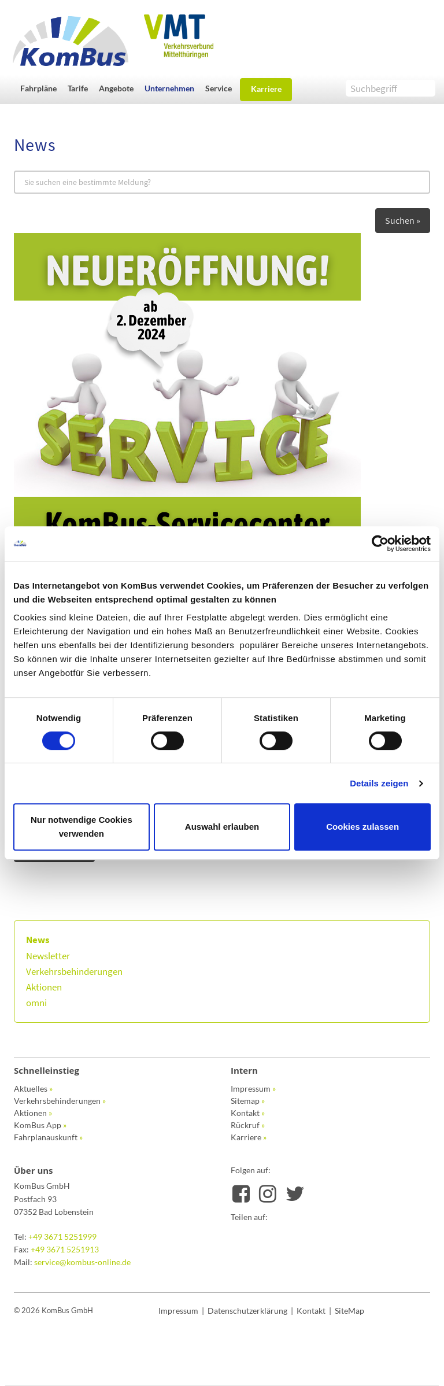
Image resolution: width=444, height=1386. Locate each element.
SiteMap (349, 1310)
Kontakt (248, 1113)
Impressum (253, 1088)
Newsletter (48, 955)
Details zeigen (379, 783)
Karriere (266, 89)
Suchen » (402, 220)
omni (36, 1002)
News (38, 939)
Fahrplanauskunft (48, 1137)
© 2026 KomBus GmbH (53, 1310)
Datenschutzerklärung (247, 1310)
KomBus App (40, 1125)
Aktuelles (33, 1088)
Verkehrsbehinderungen (74, 971)
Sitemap (248, 1101)
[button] (41, 88)
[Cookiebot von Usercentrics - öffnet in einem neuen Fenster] (380, 543)
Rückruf (248, 1125)
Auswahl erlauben (222, 826)
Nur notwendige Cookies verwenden (81, 826)
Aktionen (44, 987)
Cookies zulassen (362, 826)
